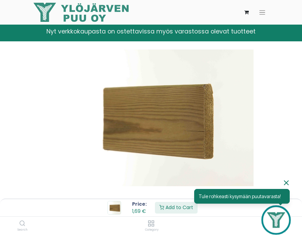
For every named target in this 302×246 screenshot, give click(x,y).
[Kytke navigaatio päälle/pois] (262, 12)
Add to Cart (176, 207)
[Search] (22, 223)
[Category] (151, 223)
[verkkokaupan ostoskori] (247, 12)
